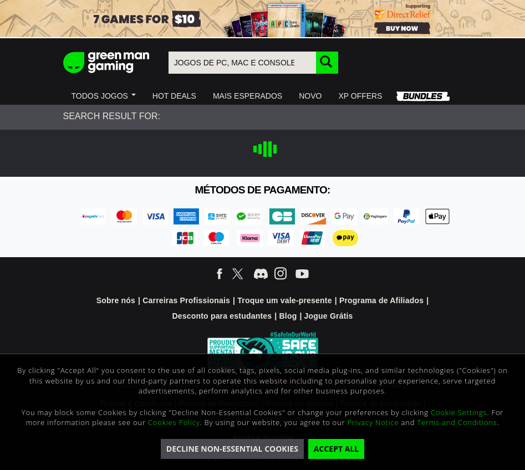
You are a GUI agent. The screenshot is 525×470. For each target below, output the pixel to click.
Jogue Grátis (328, 315)
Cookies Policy (174, 422)
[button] (103, 96)
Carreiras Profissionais (186, 300)
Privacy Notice (373, 422)
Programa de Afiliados (381, 300)
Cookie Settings (459, 412)
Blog (288, 315)
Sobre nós (115, 300)
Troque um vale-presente (284, 300)
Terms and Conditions (457, 422)
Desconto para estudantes (222, 315)
